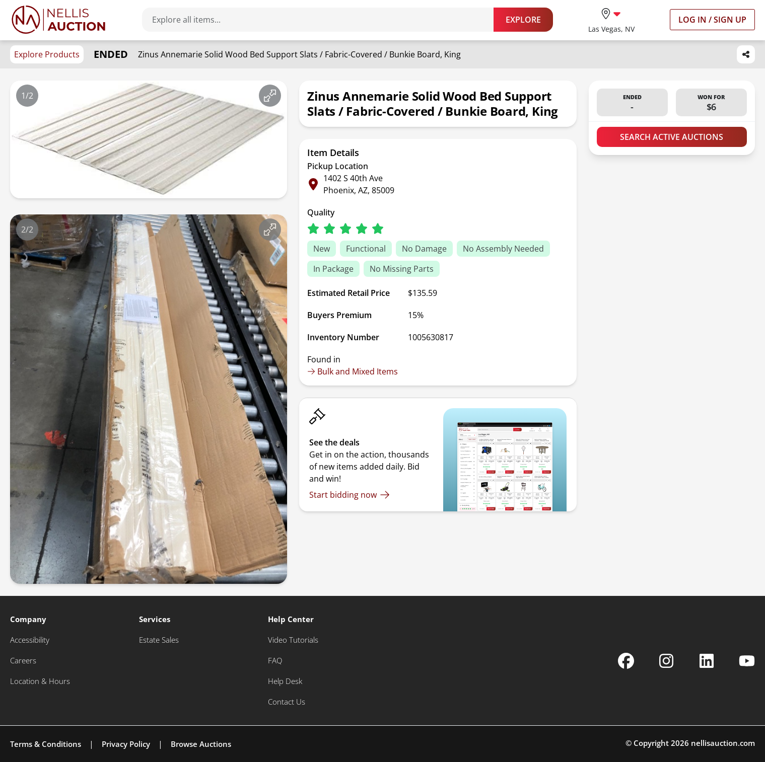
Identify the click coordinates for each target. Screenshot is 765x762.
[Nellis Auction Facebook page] (626, 661)
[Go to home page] (58, 20)
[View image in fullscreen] (270, 96)
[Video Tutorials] (293, 640)
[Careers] (23, 660)
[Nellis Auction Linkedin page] (707, 661)
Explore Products (47, 54)
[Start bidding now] (349, 495)
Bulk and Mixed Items (352, 371)
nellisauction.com (723, 743)
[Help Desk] (285, 681)
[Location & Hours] (40, 681)
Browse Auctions (201, 744)
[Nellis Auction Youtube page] (747, 661)
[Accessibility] (29, 640)
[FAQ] (275, 660)
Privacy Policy (126, 744)
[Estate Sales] (159, 640)
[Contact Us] (286, 702)
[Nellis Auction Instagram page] (666, 661)
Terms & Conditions (45, 744)
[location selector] (611, 19)
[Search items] (323, 20)
